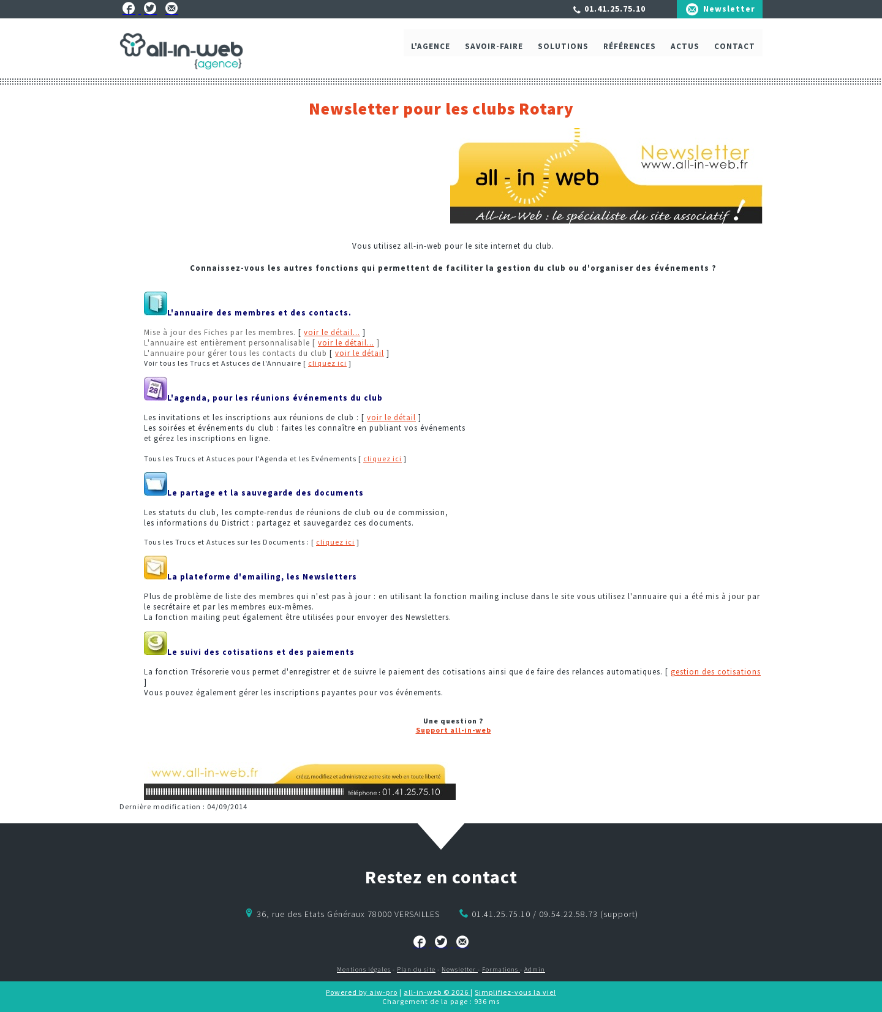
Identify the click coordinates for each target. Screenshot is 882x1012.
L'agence (430, 53)
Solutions (563, 53)
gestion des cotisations (716, 671)
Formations (501, 969)
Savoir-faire (494, 53)
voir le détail (359, 353)
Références (629, 53)
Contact (734, 53)
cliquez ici (327, 363)
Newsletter (729, 8)
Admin (534, 969)
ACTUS (685, 53)
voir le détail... (332, 332)
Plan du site (416, 969)
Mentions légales (364, 969)
